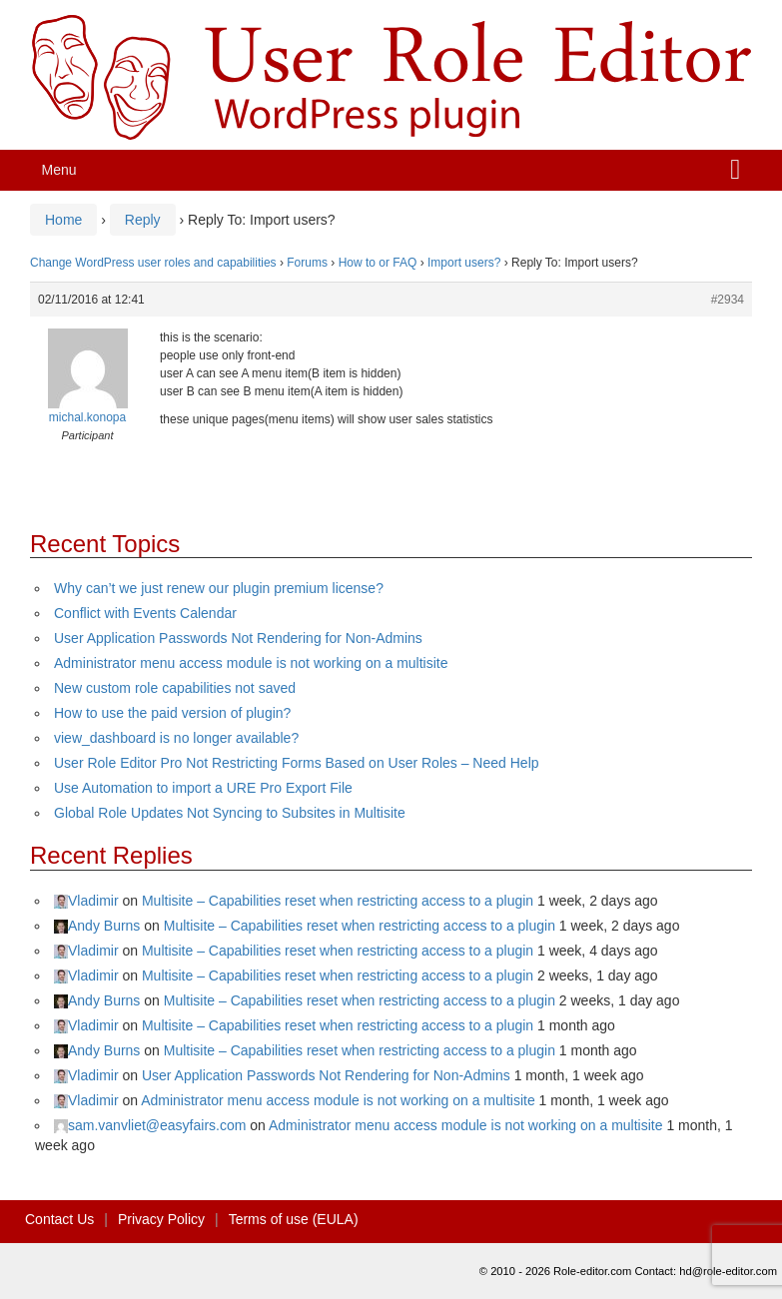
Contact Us (59, 1219)
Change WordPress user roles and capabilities (153, 263)
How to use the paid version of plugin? (172, 713)
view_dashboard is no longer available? (176, 738)
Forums (307, 263)
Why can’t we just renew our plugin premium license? (219, 588)
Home (63, 220)
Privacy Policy (161, 1219)
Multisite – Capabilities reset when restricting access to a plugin (337, 901)
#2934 (727, 300)
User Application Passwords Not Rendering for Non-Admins (238, 638)
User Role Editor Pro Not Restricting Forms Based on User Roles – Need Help (296, 763)
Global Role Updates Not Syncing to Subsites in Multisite (229, 813)
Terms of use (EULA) (294, 1219)
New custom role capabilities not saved (175, 688)
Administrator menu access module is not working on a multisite (251, 663)
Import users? (463, 263)
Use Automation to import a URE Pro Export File (203, 788)
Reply (143, 220)
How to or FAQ (378, 263)
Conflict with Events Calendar (145, 613)
